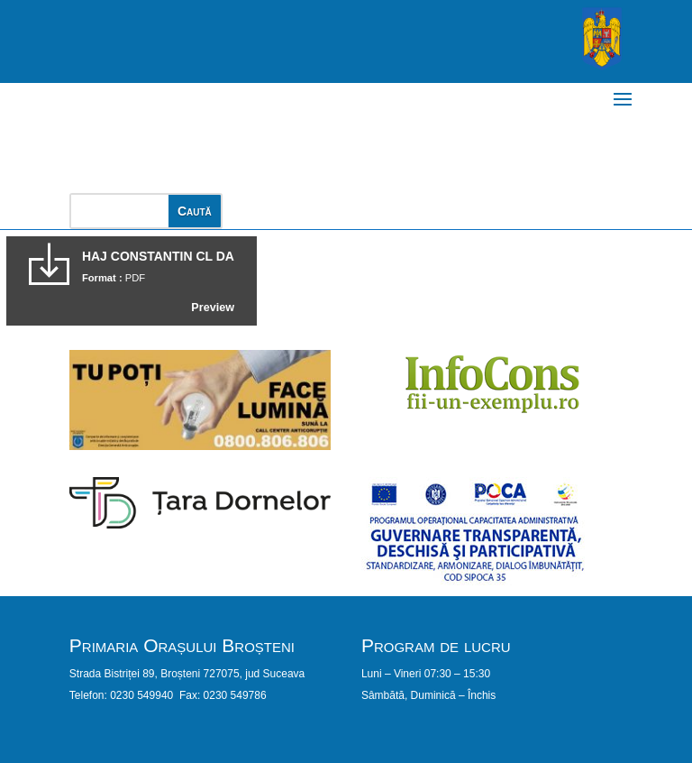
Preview (212, 307)
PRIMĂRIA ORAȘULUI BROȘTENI (269, 128)
